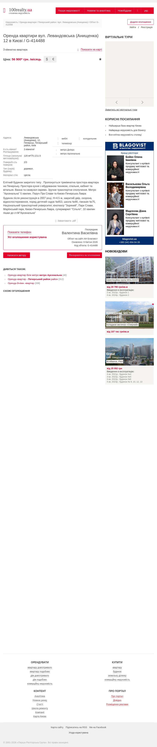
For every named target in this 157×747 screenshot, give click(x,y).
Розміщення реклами (117, 704)
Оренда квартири (28, 22)
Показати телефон (19, 232)
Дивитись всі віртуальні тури (121, 109)
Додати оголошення (140, 22)
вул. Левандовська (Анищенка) (73, 22)
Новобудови (124, 10)
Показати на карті (91, 49)
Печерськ (29, 143)
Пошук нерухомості (69, 10)
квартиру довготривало (40, 667)
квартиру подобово (40, 671)
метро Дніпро (67, 149)
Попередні (117, 102)
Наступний (141, 102)
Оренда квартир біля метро (35, 275)
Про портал (117, 696)
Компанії (39, 712)
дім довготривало (40, 675)
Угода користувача (78, 732)
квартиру (117, 667)
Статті (40, 704)
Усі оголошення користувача (27, 237)
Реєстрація (146, 27)
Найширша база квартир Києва (125, 125)
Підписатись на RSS (76, 727)
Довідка (117, 700)
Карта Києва (39, 716)
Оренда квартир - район (33, 279)
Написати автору (16, 255)
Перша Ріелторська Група (31, 742)
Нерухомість (12, 22)
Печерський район (47, 22)
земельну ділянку (117, 675)
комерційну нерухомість (39, 683)
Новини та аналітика (98, 10)
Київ (34, 145)
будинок (117, 671)
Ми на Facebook (97, 727)
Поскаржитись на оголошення (84, 255)
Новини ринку (40, 700)
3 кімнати (29, 149)
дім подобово (40, 679)
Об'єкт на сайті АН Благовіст (82, 238)
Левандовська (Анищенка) (31, 139)
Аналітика (40, 696)
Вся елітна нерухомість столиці (125, 134)
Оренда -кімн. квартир (21, 283)
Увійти (132, 27)
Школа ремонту (40, 708)
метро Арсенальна (70, 153)
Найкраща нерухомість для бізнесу (127, 130)
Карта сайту (57, 727)
